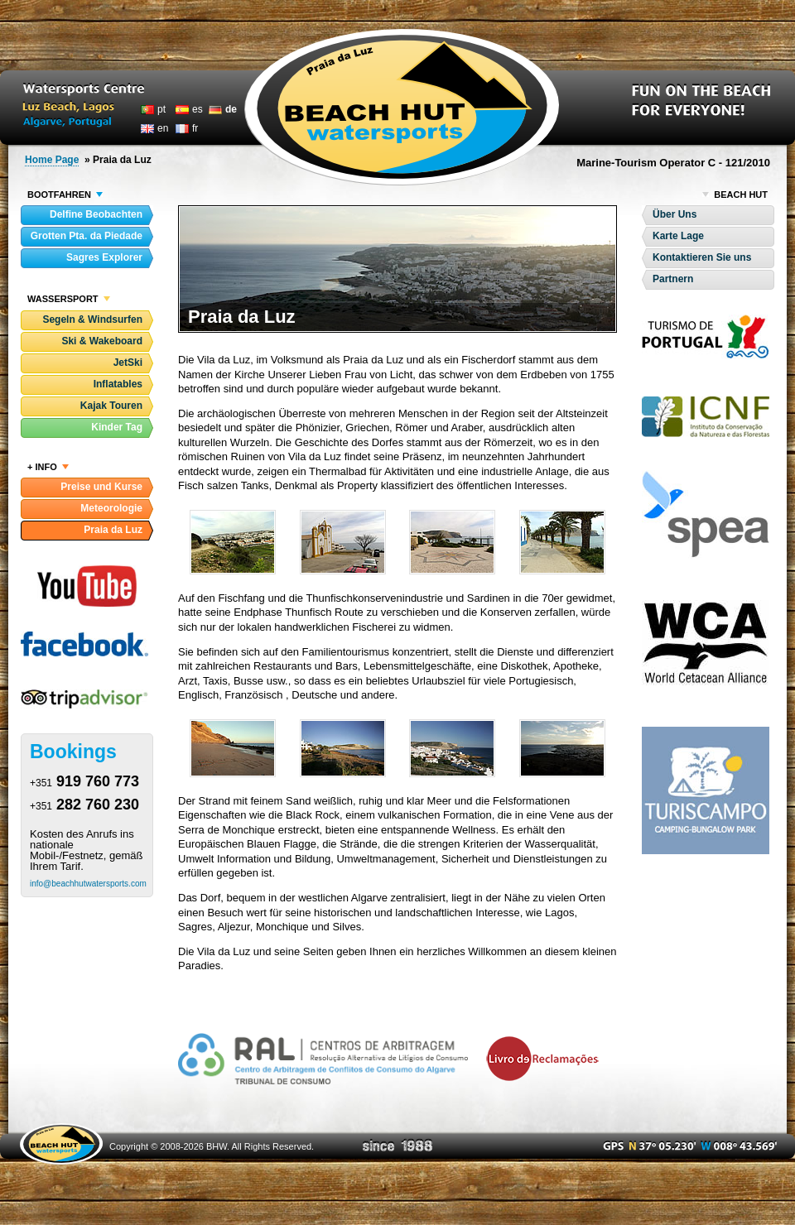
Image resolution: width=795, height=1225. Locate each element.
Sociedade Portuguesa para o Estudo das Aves (705, 514)
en (162, 128)
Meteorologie (111, 508)
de (231, 109)
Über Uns (674, 214)
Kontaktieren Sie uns (702, 257)
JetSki (127, 362)
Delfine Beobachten (96, 214)
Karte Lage (678, 236)
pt (161, 109)
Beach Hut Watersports (401, 107)
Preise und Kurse (101, 486)
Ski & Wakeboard (101, 341)
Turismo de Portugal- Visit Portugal (705, 337)
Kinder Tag (116, 427)
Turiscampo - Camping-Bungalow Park (705, 790)
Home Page (52, 160)
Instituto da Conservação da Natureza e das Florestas (705, 416)
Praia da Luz (113, 530)
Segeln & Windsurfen (92, 319)
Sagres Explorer (104, 257)
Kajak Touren (111, 405)
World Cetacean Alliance (705, 642)
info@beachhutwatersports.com (88, 883)
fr (195, 128)
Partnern (673, 279)
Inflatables (118, 384)
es (197, 109)
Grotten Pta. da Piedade (86, 236)
